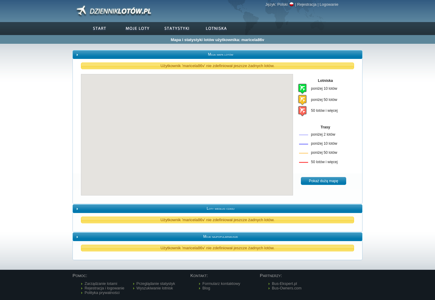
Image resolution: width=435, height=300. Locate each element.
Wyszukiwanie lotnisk (155, 288)
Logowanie (329, 4)
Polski (285, 4)
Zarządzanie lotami (101, 283)
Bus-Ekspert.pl (284, 283)
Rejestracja (307, 4)
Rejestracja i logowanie (104, 288)
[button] (323, 181)
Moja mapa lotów (220, 54)
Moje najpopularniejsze (220, 236)
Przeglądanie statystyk (156, 283)
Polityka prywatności (102, 292)
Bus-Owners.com (286, 288)
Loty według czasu (220, 208)
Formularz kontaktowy (221, 283)
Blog (206, 288)
